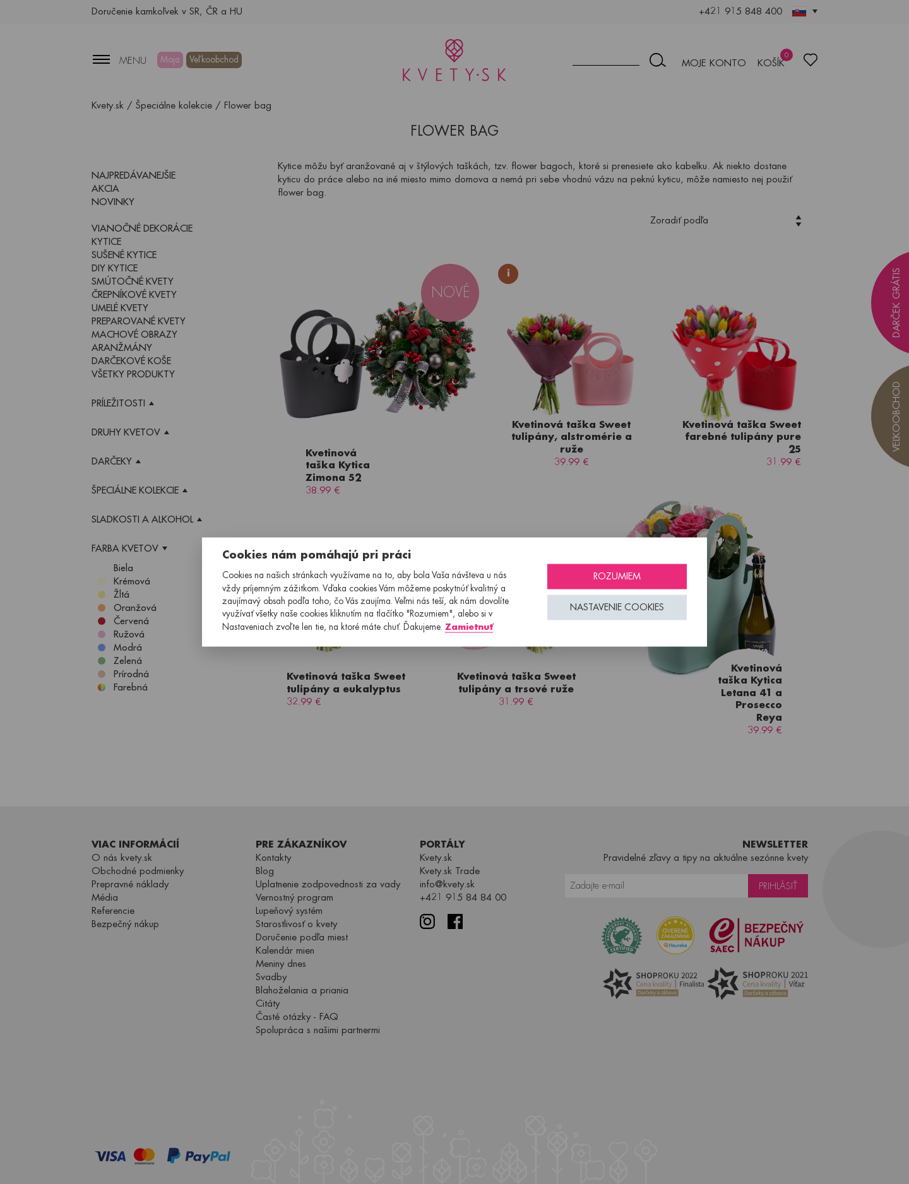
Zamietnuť (469, 626)
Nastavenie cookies (617, 607)
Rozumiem (617, 576)
